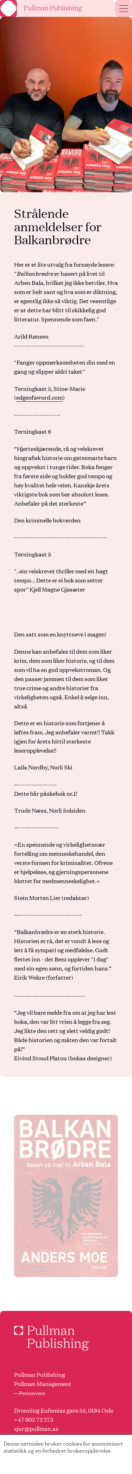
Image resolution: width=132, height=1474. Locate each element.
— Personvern (29, 1392)
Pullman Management (42, 1384)
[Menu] (123, 8)
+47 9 (21, 1419)
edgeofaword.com (39, 397)
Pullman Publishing (39, 1374)
